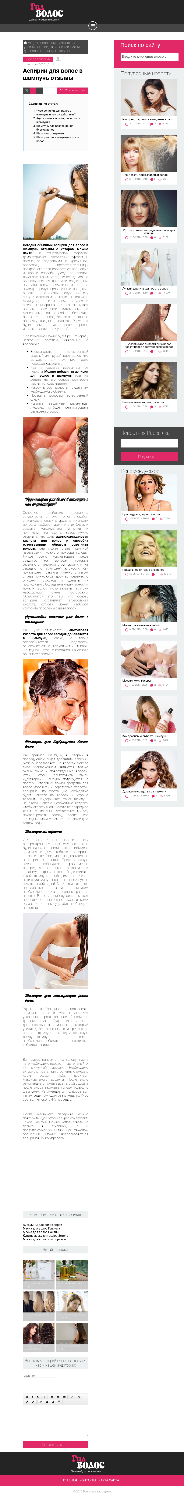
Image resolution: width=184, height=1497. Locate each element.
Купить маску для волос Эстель (45, 1235)
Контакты (88, 1480)
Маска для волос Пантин (40, 1232)
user (27, 64)
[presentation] (61, 1385)
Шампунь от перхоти (50, 133)
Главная (70, 1480)
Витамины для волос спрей (42, 1225)
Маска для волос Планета (41, 1228)
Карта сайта (109, 1480)
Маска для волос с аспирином (44, 1239)
